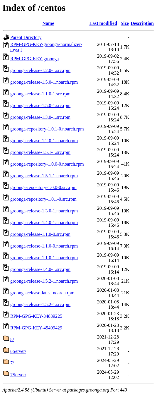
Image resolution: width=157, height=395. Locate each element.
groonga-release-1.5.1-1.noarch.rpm (44, 175)
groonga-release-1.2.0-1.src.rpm (40, 70)
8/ (12, 339)
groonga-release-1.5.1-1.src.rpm (40, 152)
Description (142, 23)
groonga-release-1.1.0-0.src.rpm (40, 234)
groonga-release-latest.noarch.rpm (42, 292)
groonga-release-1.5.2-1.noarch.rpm (44, 281)
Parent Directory (25, 37)
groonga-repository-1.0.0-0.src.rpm (43, 187)
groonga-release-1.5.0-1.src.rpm (40, 105)
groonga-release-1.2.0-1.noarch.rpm (44, 140)
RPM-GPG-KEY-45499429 (36, 327)
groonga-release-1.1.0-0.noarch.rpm (44, 245)
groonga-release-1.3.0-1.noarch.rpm (44, 210)
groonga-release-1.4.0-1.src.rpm (40, 269)
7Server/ (18, 374)
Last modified (103, 23)
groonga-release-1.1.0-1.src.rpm (40, 93)
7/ (12, 362)
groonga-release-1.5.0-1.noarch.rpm (44, 82)
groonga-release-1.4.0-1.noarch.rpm (44, 222)
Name (48, 23)
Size (125, 23)
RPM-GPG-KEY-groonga (34, 58)
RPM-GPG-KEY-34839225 (36, 316)
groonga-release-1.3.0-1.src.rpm (40, 117)
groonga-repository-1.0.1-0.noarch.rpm (47, 128)
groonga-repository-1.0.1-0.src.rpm (43, 199)
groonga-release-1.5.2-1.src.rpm (40, 304)
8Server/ (18, 351)
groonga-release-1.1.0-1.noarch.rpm (44, 257)
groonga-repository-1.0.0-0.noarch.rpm (47, 164)
